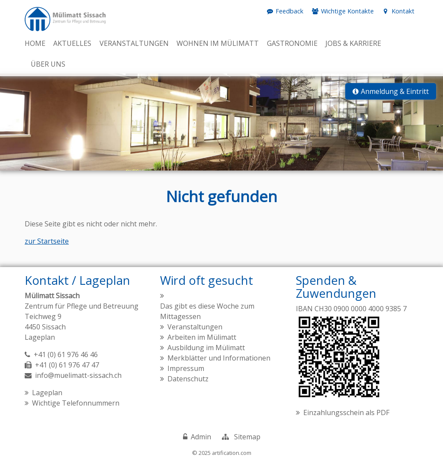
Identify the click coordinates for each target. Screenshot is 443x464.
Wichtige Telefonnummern (75, 403)
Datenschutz (188, 378)
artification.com (231, 453)
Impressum (185, 368)
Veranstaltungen (194, 327)
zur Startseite (47, 241)
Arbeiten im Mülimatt (201, 337)
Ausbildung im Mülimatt (206, 347)
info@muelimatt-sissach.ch (78, 375)
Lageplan (40, 337)
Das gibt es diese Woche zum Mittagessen (207, 311)
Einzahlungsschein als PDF (346, 412)
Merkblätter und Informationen (218, 358)
